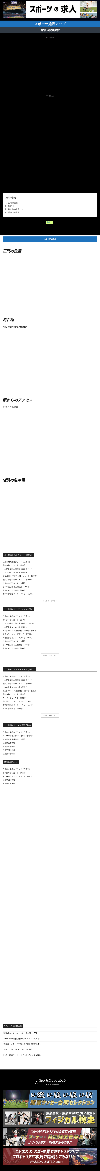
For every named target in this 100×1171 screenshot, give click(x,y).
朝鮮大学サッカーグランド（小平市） (18, 580)
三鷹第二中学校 (9, 743)
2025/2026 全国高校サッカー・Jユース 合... (22, 1039)
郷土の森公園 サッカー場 (12, 709)
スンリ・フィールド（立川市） (15, 698)
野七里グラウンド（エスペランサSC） (18, 638)
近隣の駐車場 (13, 212)
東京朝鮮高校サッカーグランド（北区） (18, 594)
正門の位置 (13, 203)
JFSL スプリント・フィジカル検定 (18, 1049)
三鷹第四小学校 (9, 750)
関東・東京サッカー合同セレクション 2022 (22, 1055)
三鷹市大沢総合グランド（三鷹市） (17, 562)
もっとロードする (50, 601)
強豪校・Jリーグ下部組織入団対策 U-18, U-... (22, 1044)
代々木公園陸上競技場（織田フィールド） (19, 569)
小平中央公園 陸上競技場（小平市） (17, 587)
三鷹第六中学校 (9, 783)
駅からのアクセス (15, 209)
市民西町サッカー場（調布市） (15, 590)
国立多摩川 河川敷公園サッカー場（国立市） (20, 576)
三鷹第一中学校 (9, 754)
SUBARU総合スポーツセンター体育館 (17, 736)
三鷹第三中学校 (9, 747)
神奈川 (49, 222)
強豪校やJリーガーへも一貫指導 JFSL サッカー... (25, 1033)
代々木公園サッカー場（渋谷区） (16, 572)
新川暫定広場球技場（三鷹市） (15, 739)
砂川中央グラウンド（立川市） (15, 583)
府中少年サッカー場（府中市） (15, 565)
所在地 (11, 206)
